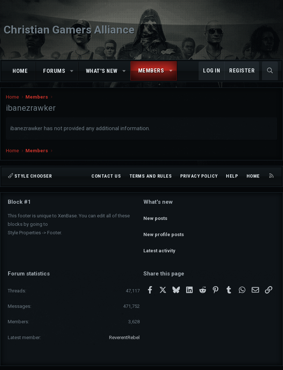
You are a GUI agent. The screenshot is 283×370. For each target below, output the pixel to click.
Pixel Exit (214, 361)
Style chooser (30, 176)
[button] (72, 71)
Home (20, 71)
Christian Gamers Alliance (69, 29)
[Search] (270, 70)
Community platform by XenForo (121, 361)
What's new (102, 71)
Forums (54, 71)
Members (151, 70)
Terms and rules (150, 176)
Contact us (106, 176)
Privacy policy (199, 176)
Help (232, 176)
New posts (155, 214)
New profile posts (163, 228)
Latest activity (159, 241)
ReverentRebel (124, 324)
